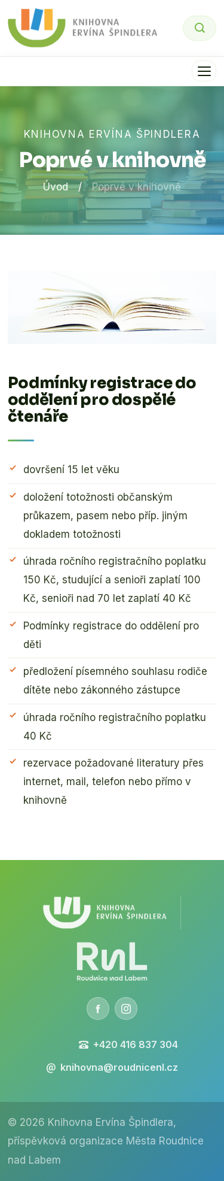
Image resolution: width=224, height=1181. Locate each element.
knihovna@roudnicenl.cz (112, 1067)
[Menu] (204, 70)
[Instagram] (126, 1008)
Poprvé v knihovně (136, 187)
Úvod (55, 187)
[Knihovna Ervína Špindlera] (105, 912)
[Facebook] (98, 1008)
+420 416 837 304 (128, 1044)
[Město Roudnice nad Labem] (112, 962)
